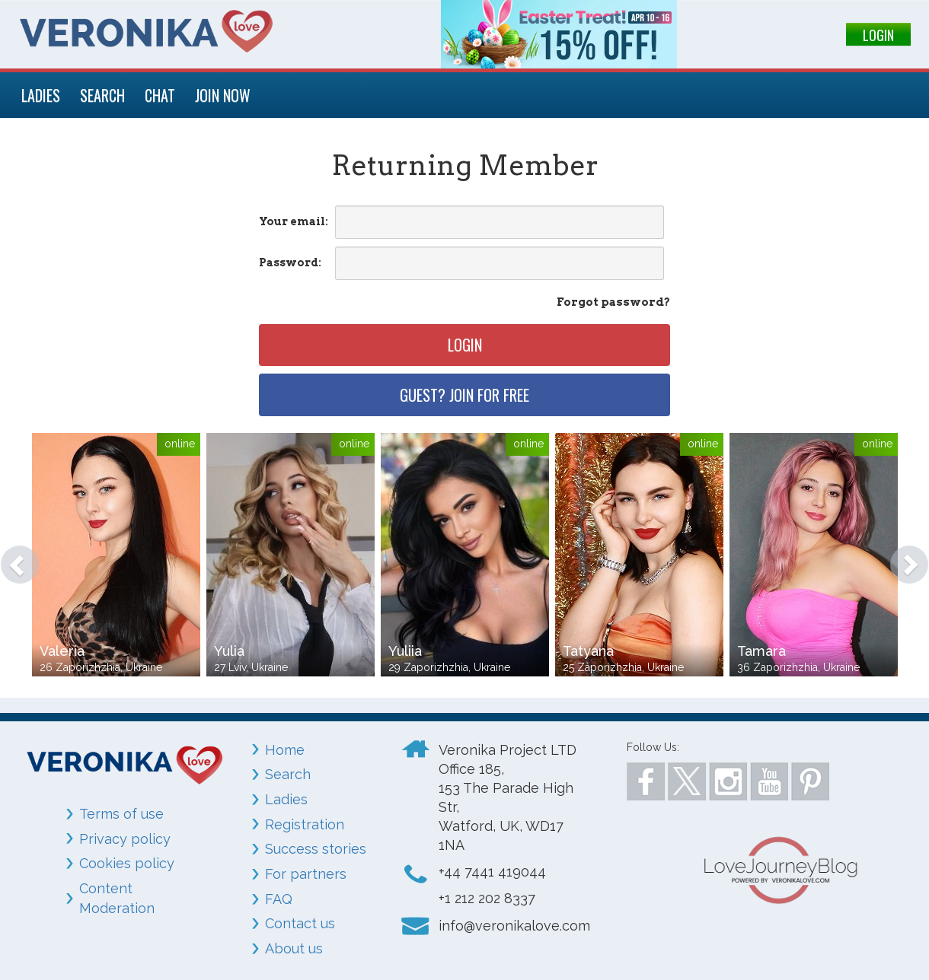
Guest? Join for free (464, 394)
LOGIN (878, 35)
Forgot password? (613, 302)
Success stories (315, 849)
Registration (304, 824)
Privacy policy (125, 839)
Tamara (761, 651)
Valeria (62, 651)
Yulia (229, 651)
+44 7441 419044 (492, 872)
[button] (12, 557)
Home (285, 750)
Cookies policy (126, 863)
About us (294, 948)
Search (288, 774)
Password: (290, 262)
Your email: (293, 221)
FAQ (278, 899)
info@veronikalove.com (514, 926)
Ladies (286, 799)
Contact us (300, 923)
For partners (305, 874)
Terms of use (121, 814)
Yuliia (405, 651)
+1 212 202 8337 (487, 898)
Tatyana (588, 651)
